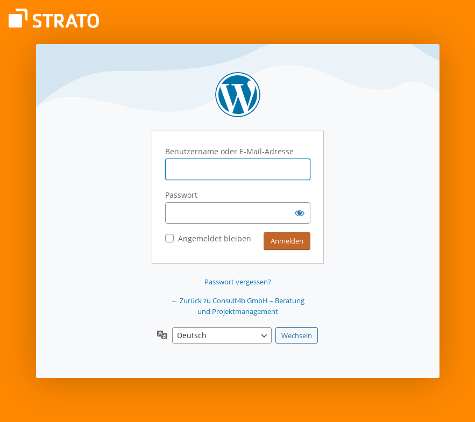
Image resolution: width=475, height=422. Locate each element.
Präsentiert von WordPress (237, 94)
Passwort (181, 195)
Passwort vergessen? (237, 282)
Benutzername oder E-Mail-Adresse (229, 151)
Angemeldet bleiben (214, 238)
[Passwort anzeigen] (299, 213)
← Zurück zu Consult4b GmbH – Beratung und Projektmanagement (237, 306)
